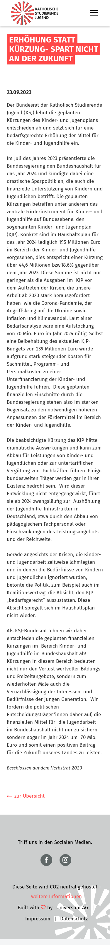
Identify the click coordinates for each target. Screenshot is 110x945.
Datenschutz (74, 919)
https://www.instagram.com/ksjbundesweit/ (65, 860)
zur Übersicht (29, 796)
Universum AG (72, 908)
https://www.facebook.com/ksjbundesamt (46, 860)
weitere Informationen (56, 896)
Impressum (37, 919)
